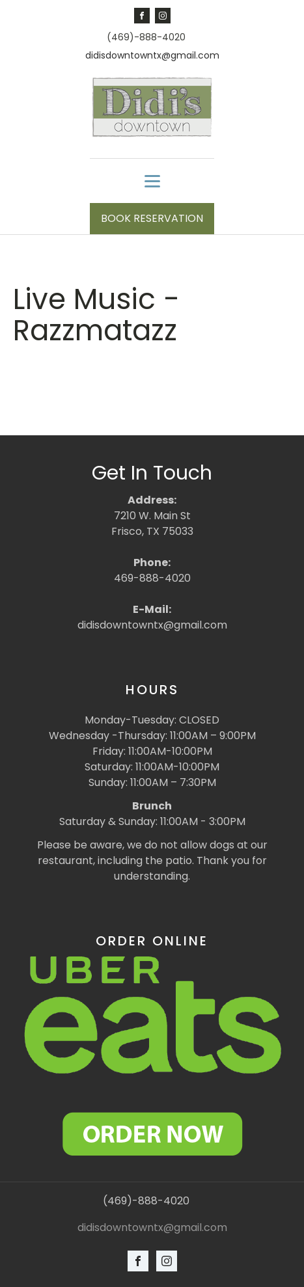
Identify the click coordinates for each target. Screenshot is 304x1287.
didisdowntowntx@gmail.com (152, 55)
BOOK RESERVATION (152, 218)
